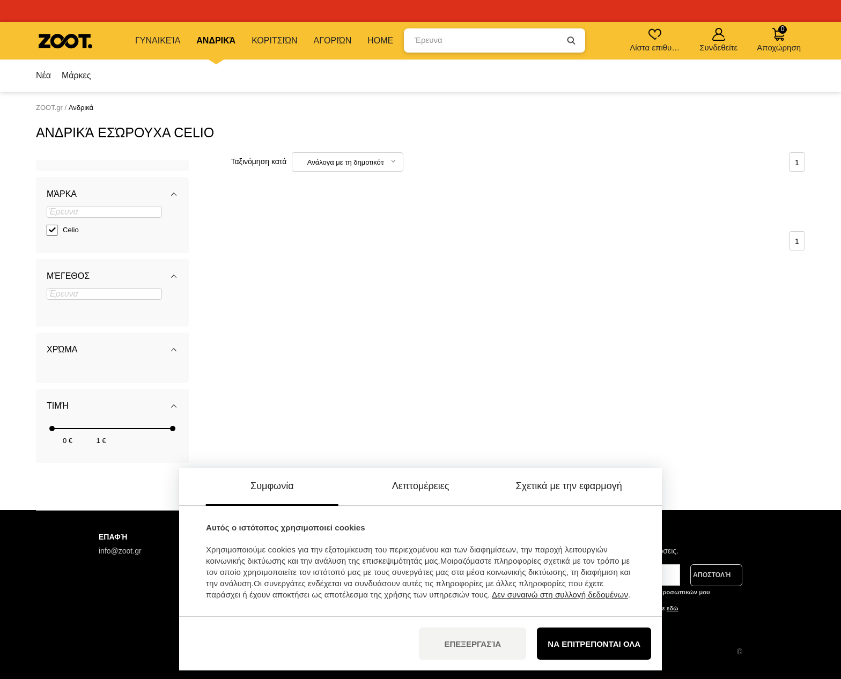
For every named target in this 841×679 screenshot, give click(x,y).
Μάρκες (76, 75)
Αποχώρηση (779, 38)
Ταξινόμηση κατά (259, 161)
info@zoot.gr (120, 551)
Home (380, 40)
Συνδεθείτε (718, 40)
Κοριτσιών (274, 40)
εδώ (672, 608)
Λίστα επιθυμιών (656, 40)
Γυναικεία (157, 40)
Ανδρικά (215, 40)
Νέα (43, 75)
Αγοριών (333, 40)
